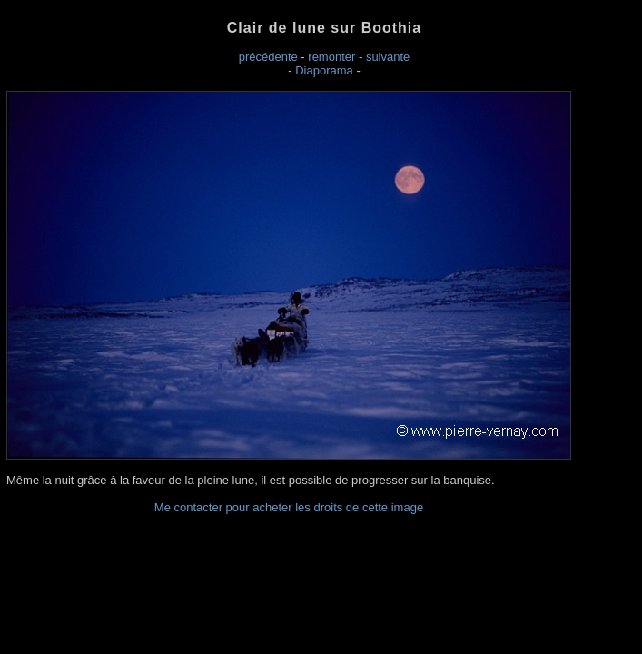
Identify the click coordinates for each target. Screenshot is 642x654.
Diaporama (324, 70)
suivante (388, 57)
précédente (268, 57)
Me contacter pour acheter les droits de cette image (288, 507)
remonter (331, 57)
